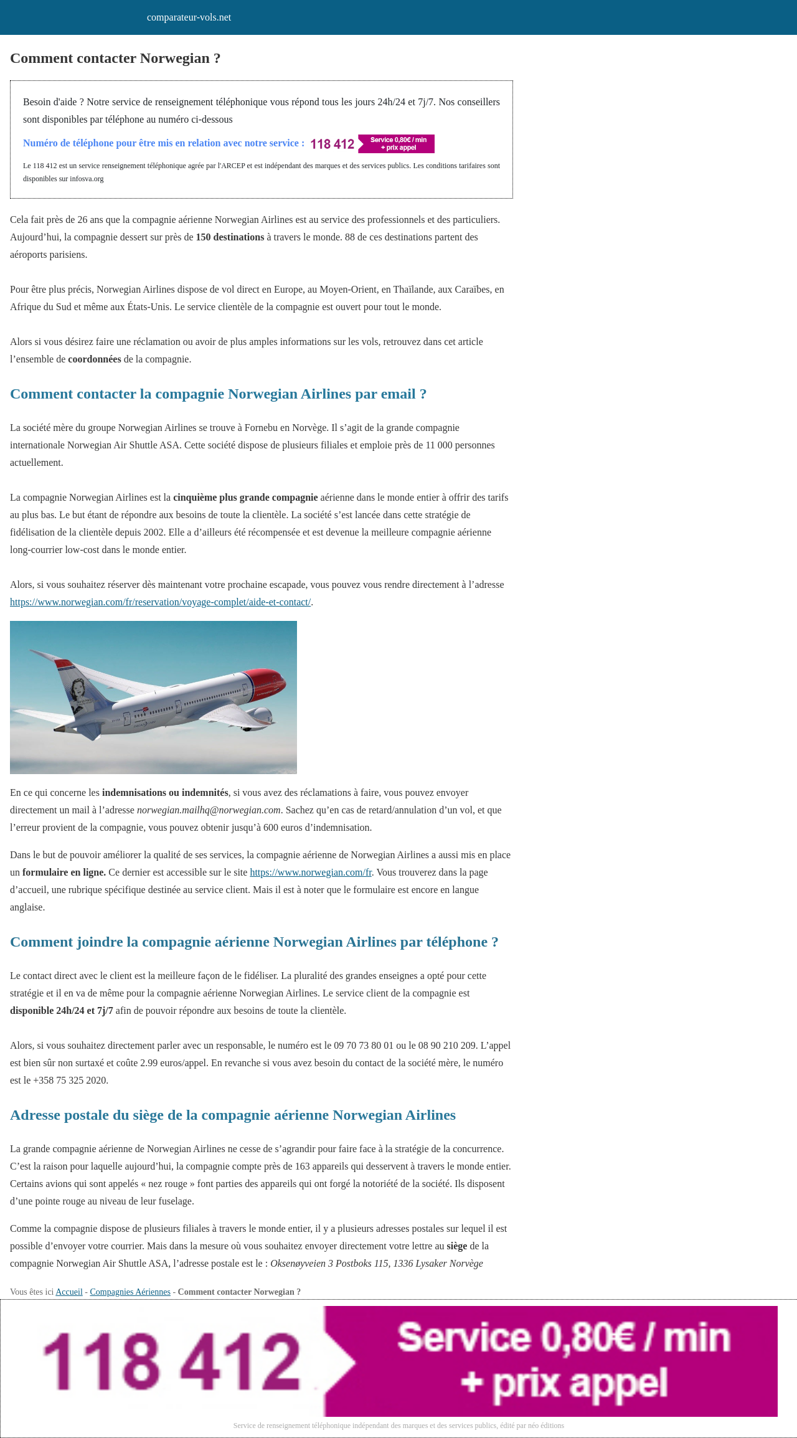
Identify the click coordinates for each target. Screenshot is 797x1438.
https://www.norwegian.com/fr (310, 872)
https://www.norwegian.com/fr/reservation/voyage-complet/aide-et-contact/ (160, 602)
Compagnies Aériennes (130, 1292)
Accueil (69, 1292)
